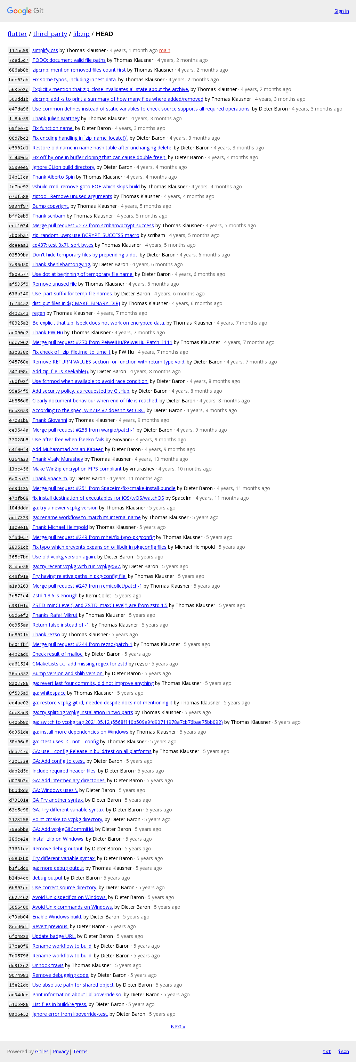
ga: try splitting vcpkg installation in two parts (82, 712)
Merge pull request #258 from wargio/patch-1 (83, 429)
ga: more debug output (58, 868)
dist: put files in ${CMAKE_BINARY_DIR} (76, 303)
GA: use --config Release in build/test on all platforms (92, 751)
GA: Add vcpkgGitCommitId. (63, 829)
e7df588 (19, 196)
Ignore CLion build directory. (63, 167)
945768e (19, 362)
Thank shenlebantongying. (61, 264)
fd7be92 (19, 187)
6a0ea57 (19, 479)
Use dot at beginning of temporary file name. (83, 274)
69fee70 (19, 128)
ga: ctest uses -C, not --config (65, 741)
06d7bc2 (19, 138)
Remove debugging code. (60, 975)
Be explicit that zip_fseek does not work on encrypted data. (98, 322)
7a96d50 (19, 265)
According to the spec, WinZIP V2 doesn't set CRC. (88, 410)
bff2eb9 (19, 216)
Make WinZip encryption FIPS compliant (77, 468)
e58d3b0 (19, 858)
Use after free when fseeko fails (68, 439)
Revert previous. (50, 926)
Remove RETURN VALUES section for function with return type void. (108, 361)
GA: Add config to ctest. (58, 761)
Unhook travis (48, 965)
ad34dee (19, 995)
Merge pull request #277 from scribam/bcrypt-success (93, 225)
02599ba (19, 255)
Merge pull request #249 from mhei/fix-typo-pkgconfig (93, 537)
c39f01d (19, 605)
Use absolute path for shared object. (73, 984)
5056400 (19, 907)
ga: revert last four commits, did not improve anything (93, 683)
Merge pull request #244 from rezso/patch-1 (82, 644)
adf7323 (19, 518)
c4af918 (19, 576)
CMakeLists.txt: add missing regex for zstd (79, 663)
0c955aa (19, 625)
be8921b (19, 635)
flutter (17, 34)
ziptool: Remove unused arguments (72, 196)
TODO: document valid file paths (69, 60)
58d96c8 (19, 742)
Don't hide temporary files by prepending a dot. (85, 254)
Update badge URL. (54, 936)
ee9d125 (19, 488)
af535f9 (19, 284)
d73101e (19, 800)
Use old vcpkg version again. (64, 556)
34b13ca (19, 177)
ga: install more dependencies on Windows (80, 731)
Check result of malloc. (57, 654)
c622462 (19, 897)
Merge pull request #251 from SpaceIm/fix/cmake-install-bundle (104, 488)
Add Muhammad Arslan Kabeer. (68, 449)
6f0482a (19, 936)
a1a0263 (19, 586)
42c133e (19, 761)
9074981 (19, 975)
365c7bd (19, 557)
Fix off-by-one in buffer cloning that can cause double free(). (99, 157)
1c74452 (19, 304)
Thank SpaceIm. (50, 478)
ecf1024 (19, 226)
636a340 (19, 294)
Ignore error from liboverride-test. (70, 1014)
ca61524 (19, 664)
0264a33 (19, 459)
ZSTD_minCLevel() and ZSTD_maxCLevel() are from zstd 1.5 (100, 605)
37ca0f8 (19, 946)
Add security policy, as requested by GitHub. (81, 390)
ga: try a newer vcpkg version (65, 507)
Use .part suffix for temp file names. (72, 293)
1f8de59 (19, 119)
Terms (80, 1051)
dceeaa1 (19, 245)
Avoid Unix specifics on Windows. (69, 897)
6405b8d (19, 722)
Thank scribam (48, 215)
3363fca (19, 849)
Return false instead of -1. (61, 624)
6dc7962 (19, 342)
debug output (47, 877)
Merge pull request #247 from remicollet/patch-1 (87, 585)
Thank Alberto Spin (53, 176)
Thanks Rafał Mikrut (55, 615)
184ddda (19, 508)
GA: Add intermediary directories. (69, 780)
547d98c (19, 372)
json (343, 1051)
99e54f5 (19, 391)
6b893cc (19, 888)
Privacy (61, 1051)
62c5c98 (19, 810)
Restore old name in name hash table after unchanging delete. (102, 147)
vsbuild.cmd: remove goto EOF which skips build (86, 186)
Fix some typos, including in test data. (74, 79)
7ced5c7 (19, 60)
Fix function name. (53, 128)
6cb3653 (19, 411)
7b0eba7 (19, 235)
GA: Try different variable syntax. (68, 809)
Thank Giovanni (49, 420)
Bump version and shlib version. (68, 673)
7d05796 (19, 956)
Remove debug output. (58, 848)
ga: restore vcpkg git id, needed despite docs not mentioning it (102, 702)
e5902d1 (19, 148)
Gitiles (42, 1051)
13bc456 (19, 469)
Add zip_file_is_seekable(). (60, 371)
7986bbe (19, 829)
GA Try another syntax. (58, 799)
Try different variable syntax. (64, 858)
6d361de (19, 732)
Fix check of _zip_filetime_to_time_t (71, 352)
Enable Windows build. (57, 916)
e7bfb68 (19, 498)
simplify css (45, 50)
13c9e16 (19, 527)
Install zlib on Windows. (58, 838)
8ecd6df (19, 927)
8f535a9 (19, 693)
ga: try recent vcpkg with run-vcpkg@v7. (76, 566)
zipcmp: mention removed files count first (79, 69)
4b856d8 (19, 401)
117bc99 (19, 51)
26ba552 (19, 674)
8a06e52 (19, 1014)
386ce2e (19, 839)
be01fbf (19, 644)
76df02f (19, 381)
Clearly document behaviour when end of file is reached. (95, 400)
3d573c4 (19, 596)
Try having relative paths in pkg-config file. (79, 576)
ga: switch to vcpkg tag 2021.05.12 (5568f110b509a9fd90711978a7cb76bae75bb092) (127, 722)
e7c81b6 (19, 420)
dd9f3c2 (19, 966)
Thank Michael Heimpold (60, 527)
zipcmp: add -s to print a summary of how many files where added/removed (117, 99)
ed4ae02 (19, 703)
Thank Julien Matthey (56, 118)
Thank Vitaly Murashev (57, 459)
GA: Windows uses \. (55, 790)
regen (38, 313)
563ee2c (19, 89)
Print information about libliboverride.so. (77, 994)
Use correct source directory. (64, 887)
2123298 (19, 820)
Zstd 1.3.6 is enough (55, 595)
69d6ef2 (19, 615)
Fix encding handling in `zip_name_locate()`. (80, 137)
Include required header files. (64, 770)
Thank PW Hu (47, 332)
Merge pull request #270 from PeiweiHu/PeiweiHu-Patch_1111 (102, 342)
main (164, 50)
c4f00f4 (19, 449)
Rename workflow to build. (62, 945)
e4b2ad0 (19, 654)
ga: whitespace (49, 692)
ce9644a (19, 430)
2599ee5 (19, 167)
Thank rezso (46, 634)
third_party (50, 34)
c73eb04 (19, 917)
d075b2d (19, 781)
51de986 (19, 1004)
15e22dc (19, 985)
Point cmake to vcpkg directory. (67, 819)
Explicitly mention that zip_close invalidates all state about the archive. (110, 89)
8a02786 (19, 683)
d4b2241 (19, 313)
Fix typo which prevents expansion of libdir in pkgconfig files (99, 547)
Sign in (341, 11)
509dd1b (19, 99)
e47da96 (19, 109)
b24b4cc (19, 878)
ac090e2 (19, 333)
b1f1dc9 (19, 868)
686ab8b (19, 70)
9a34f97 (19, 206)
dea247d (19, 751)
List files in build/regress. (59, 1004)
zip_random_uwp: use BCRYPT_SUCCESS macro (85, 235)
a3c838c (19, 352)
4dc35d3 (19, 713)
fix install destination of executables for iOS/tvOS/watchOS (98, 498)
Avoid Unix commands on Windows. (72, 907)
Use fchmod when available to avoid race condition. (90, 381)
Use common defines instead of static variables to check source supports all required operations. (141, 108)
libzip (81, 34)
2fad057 (19, 537)
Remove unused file (54, 283)
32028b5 (19, 440)
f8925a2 (19, 323)
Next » (178, 1026)
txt (327, 1051)
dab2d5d (19, 771)
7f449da (19, 158)
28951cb (19, 547)
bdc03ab (19, 80)
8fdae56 (19, 567)
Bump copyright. (50, 206)
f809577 (19, 274)
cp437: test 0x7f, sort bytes (63, 245)
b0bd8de (19, 790)
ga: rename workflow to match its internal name (86, 517)
